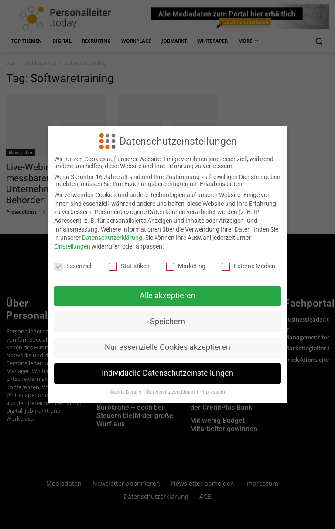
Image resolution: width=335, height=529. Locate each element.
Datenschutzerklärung (112, 237)
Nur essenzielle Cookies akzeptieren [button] (167, 347)
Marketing (185, 266)
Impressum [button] (212, 392)
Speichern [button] (167, 321)
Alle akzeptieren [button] (167, 295)
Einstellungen (72, 246)
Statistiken (129, 266)
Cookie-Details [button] (126, 392)
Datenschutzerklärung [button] (171, 392)
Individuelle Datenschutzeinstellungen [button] (167, 373)
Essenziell (73, 266)
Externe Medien (248, 266)
